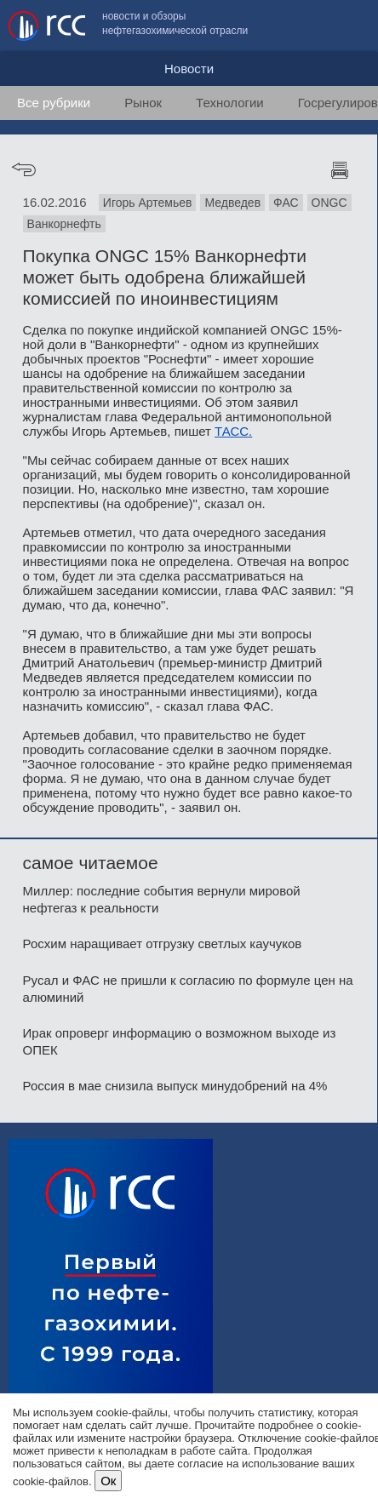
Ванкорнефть (64, 224)
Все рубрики (53, 102)
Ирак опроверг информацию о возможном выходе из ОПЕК (179, 1041)
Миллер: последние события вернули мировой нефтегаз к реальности (162, 899)
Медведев (232, 202)
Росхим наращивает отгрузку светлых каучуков (162, 943)
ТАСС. (233, 431)
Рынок (143, 102)
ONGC (329, 202)
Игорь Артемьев (147, 202)
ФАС (285, 202)
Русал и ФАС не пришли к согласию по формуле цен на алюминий (188, 988)
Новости (189, 68)
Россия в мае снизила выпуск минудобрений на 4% (175, 1085)
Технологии (230, 102)
